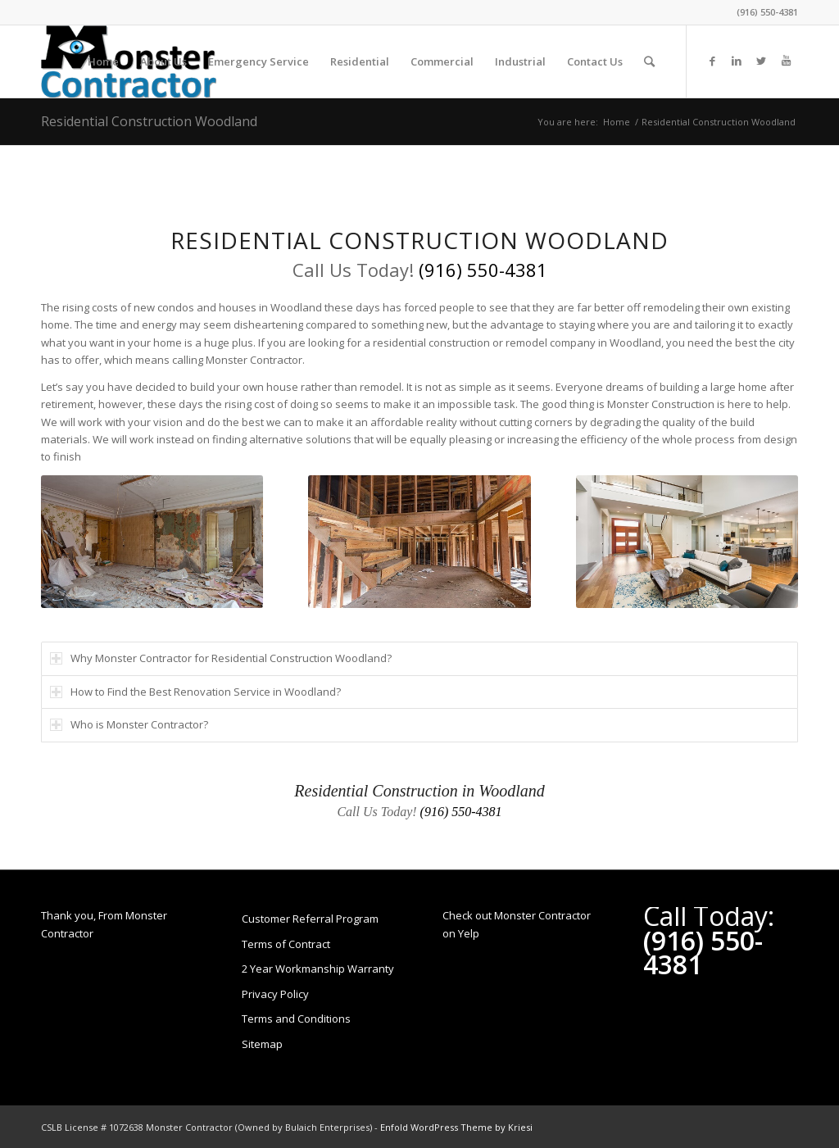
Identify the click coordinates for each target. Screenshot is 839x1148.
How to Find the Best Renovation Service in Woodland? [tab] (195, 691)
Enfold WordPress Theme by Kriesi (456, 1127)
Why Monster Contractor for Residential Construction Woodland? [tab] (221, 658)
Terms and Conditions (296, 1018)
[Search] (649, 61)
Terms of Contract (286, 944)
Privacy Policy (275, 994)
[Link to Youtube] (785, 60)
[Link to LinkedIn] (736, 60)
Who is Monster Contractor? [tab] (129, 724)
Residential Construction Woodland (149, 121)
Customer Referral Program (310, 918)
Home (616, 122)
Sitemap (262, 1044)
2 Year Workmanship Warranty (318, 968)
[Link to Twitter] (761, 60)
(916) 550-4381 (767, 12)
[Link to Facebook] (712, 60)
